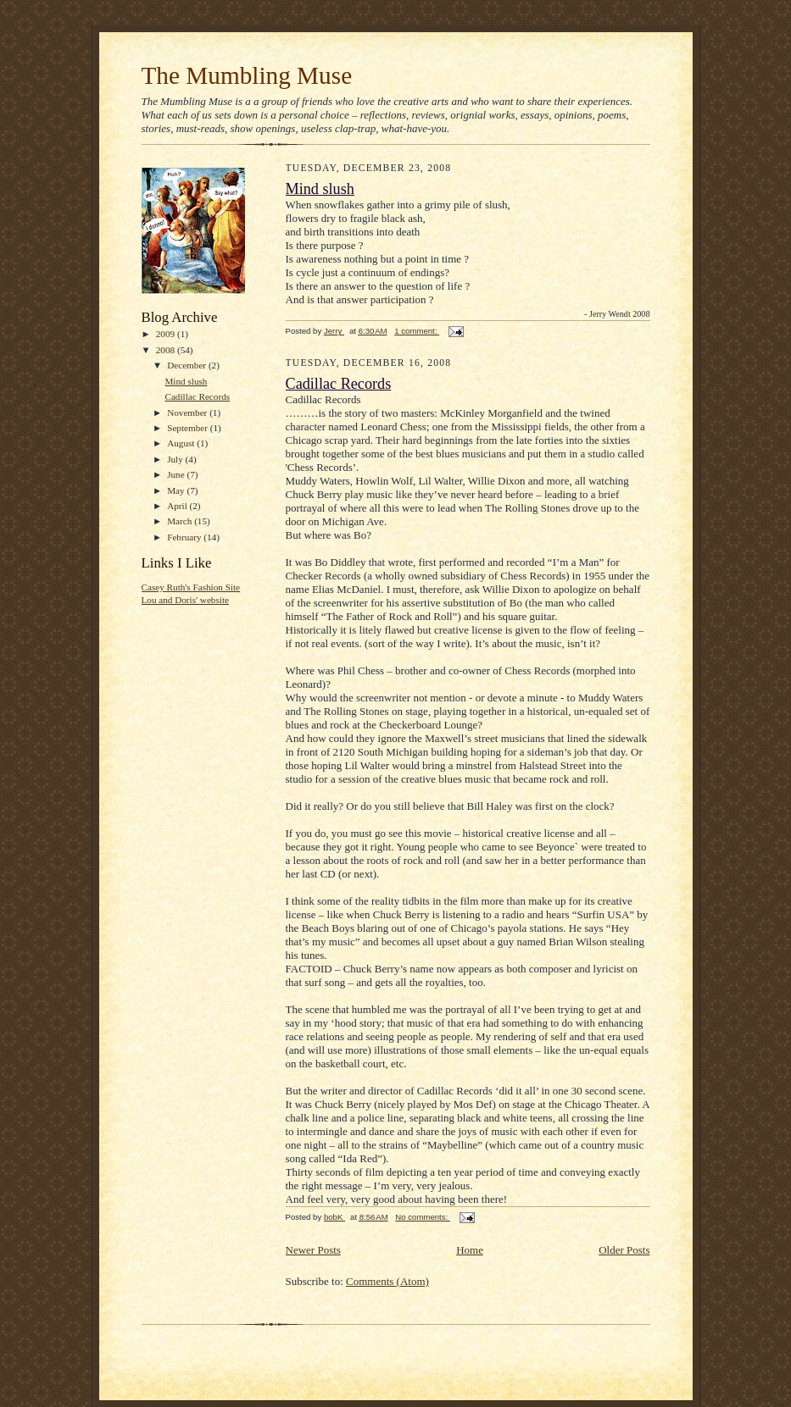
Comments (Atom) (387, 1281)
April (178, 506)
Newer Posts (313, 1250)
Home (469, 1250)
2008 (166, 350)
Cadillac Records (197, 396)
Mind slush (185, 381)
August (182, 443)
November (188, 412)
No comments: (422, 1216)
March (180, 521)
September (188, 428)
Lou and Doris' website (185, 600)
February (185, 537)
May (177, 490)
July (176, 459)
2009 (166, 334)
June (177, 474)
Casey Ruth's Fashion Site (191, 587)
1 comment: (416, 330)
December (188, 365)
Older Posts (624, 1250)
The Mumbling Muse (247, 75)
